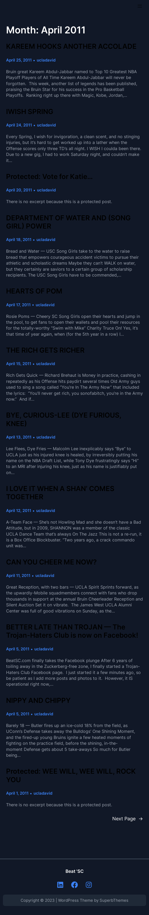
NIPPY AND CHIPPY (38, 700)
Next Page (127, 818)
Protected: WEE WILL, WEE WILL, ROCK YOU (71, 775)
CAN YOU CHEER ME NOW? (51, 562)
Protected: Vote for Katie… (49, 176)
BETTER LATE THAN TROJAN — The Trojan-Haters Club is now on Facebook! (72, 631)
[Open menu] (140, 6)
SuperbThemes (114, 900)
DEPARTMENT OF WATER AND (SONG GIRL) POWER (68, 222)
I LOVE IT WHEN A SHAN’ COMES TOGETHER (60, 492)
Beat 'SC (75, 871)
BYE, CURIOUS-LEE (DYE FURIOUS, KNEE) (63, 419)
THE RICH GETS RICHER (45, 350)
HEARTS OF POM (34, 291)
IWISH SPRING (29, 111)
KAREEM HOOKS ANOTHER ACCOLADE (71, 46)
